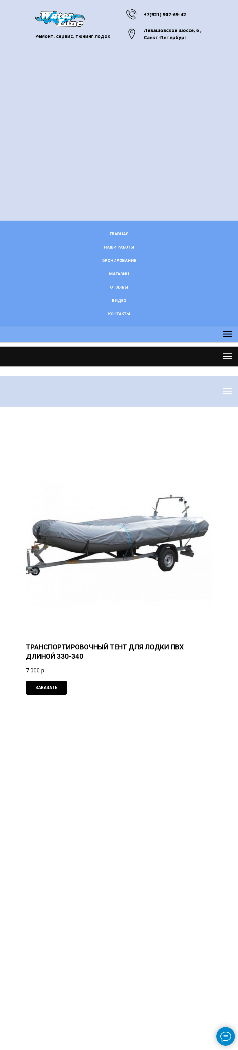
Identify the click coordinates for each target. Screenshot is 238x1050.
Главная (119, 233)
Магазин (119, 273)
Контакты (119, 314)
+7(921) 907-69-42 (165, 14)
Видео (119, 300)
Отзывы (119, 287)
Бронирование (119, 260)
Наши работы (119, 247)
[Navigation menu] (227, 341)
